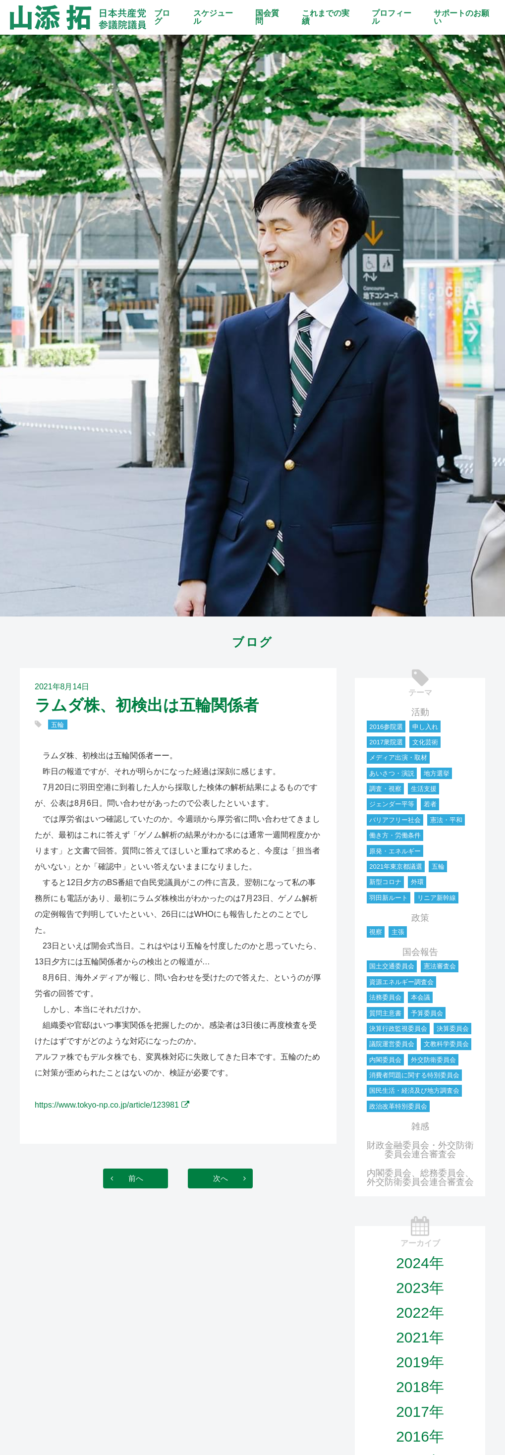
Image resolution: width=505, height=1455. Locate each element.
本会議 (420, 997)
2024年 (420, 1263)
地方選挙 (436, 773)
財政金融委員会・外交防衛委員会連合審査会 (420, 1149)
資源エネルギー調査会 (401, 982)
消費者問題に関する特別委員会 (414, 1075)
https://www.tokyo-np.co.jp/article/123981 (107, 1105)
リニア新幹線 (436, 897)
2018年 (420, 1387)
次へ (227, 1178)
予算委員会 (427, 1013)
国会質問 (267, 17)
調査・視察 (385, 788)
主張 (398, 932)
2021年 (420, 1337)
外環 (417, 882)
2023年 (420, 1288)
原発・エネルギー (395, 851)
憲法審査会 (440, 966)
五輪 (57, 724)
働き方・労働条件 (395, 835)
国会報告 (420, 952)
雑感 (420, 1126)
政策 (420, 918)
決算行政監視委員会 (398, 1028)
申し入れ (425, 726)
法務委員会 (385, 997)
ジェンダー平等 (391, 804)
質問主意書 (385, 1013)
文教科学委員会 (446, 1044)
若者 (430, 804)
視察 (375, 932)
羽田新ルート (388, 897)
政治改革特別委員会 (398, 1106)
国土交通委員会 (391, 966)
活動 (420, 712)
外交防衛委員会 (433, 1059)
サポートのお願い (461, 17)
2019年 (420, 1362)
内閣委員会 (385, 1059)
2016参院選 (386, 726)
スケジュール (213, 17)
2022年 (420, 1312)
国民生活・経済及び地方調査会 (414, 1090)
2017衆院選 (386, 742)
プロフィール (391, 17)
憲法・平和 (446, 820)
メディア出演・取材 (398, 757)
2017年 (420, 1411)
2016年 (420, 1436)
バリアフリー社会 (395, 820)
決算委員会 (453, 1028)
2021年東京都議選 (395, 866)
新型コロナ (385, 882)
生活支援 (424, 788)
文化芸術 (425, 742)
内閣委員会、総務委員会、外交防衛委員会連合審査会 (420, 1177)
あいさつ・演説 (391, 773)
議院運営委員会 (391, 1044)
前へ (128, 1178)
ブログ (162, 17)
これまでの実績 (325, 17)
